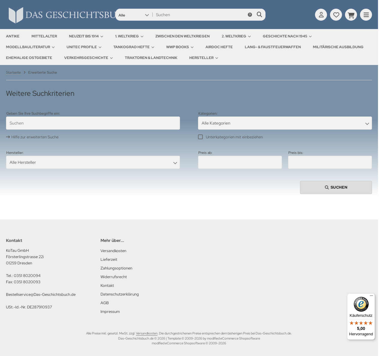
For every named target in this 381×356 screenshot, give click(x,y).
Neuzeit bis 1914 (86, 36)
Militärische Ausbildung (338, 47)
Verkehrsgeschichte (88, 58)
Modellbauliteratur (30, 47)
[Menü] (371, 297)
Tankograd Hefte (133, 47)
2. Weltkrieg (236, 36)
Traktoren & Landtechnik (151, 57)
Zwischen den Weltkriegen (182, 36)
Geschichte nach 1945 (287, 36)
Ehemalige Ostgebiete (29, 57)
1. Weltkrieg (129, 36)
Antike (13, 36)
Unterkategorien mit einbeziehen (234, 137)
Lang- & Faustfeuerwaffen (273, 47)
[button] (134, 14)
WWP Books (180, 47)
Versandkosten (147, 333)
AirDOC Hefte (219, 47)
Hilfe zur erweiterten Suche (34, 137)
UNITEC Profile (84, 47)
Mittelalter (44, 36)
